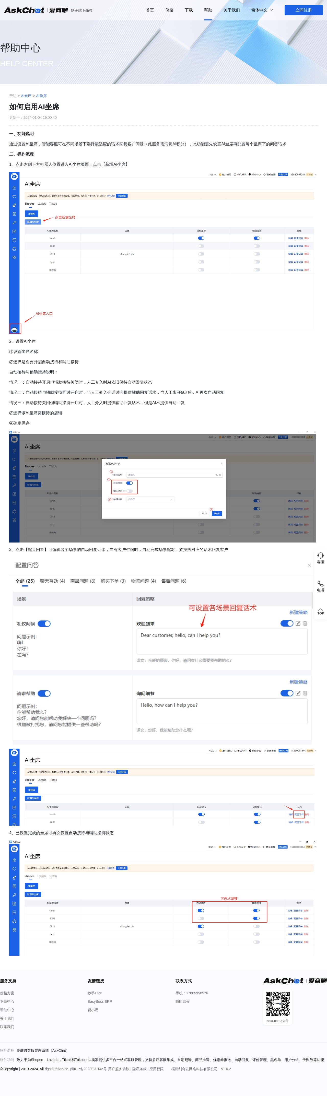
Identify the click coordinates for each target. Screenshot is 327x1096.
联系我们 (7, 1027)
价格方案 (7, 993)
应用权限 (157, 1069)
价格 (169, 10)
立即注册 (304, 10)
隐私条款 (140, 1069)
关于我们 (232, 10)
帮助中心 (7, 1010)
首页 (150, 10)
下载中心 (7, 1001)
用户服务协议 (119, 1069)
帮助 (208, 10)
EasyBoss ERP (100, 1001)
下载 (189, 10)
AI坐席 (26, 96)
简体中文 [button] (259, 10)
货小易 (93, 1010)
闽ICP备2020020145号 (89, 1069)
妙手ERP (95, 993)
